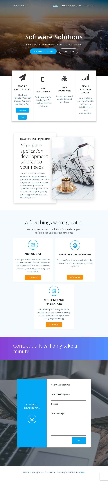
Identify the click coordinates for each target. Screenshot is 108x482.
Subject (68, 406)
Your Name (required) (68, 387)
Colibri (82, 476)
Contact (90, 5)
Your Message (68, 425)
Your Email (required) (68, 397)
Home (55, 5)
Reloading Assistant (71, 5)
